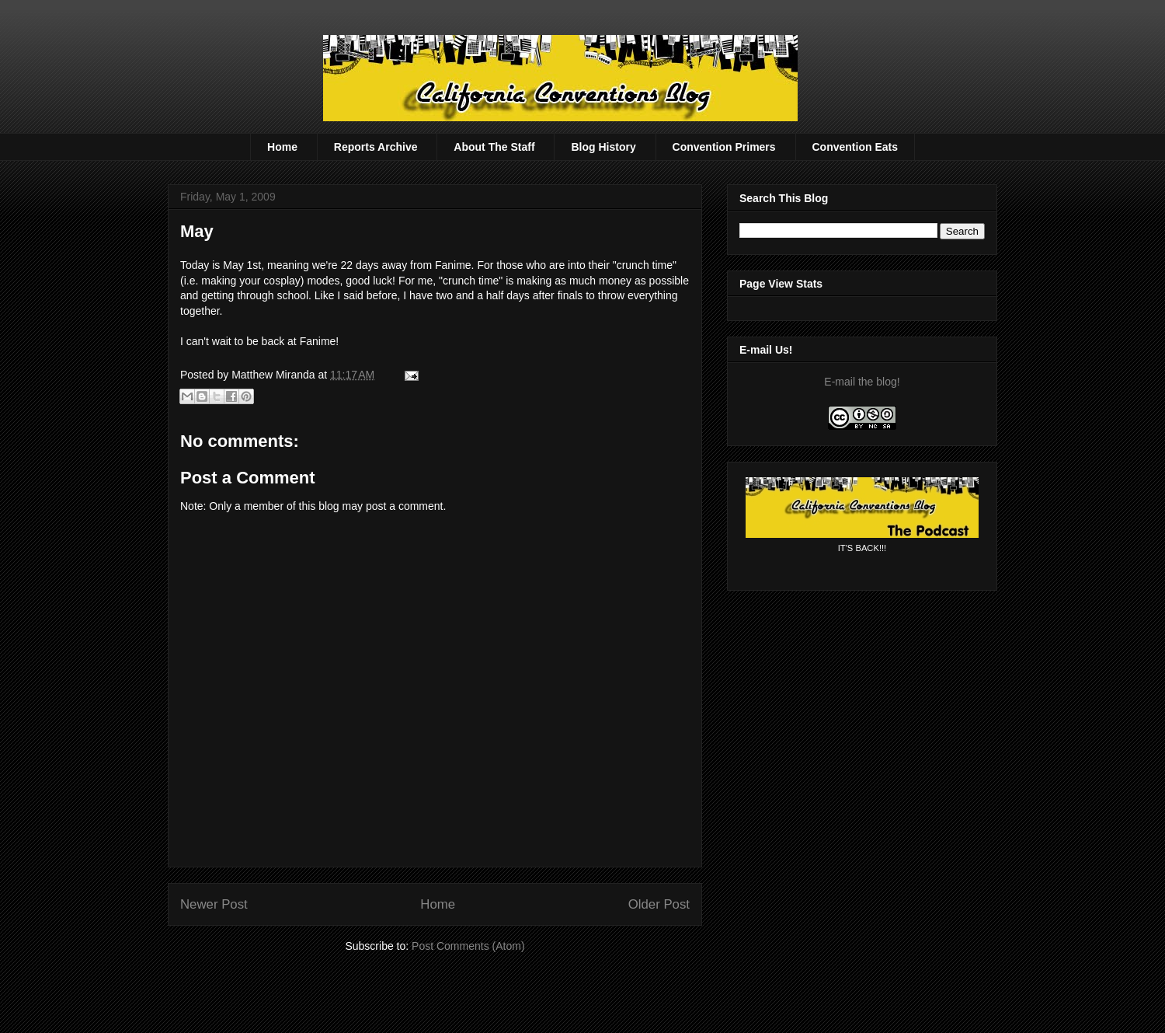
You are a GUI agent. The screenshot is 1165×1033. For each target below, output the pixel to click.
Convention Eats (855, 147)
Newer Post (214, 904)
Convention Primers (724, 147)
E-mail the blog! (861, 381)
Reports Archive (376, 147)
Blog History (603, 147)
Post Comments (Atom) (468, 946)
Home (282, 147)
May (197, 231)
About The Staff (494, 147)
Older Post (659, 904)
